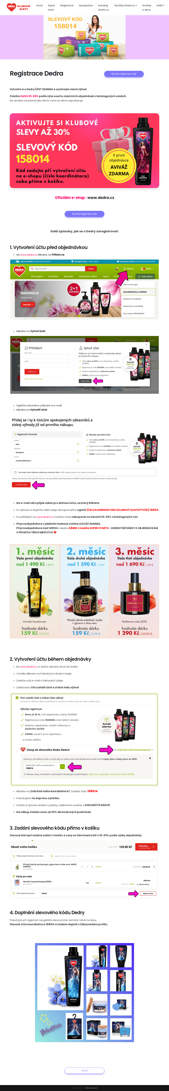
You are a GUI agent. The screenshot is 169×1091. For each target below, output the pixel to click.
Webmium (91, 1088)
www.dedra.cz (100, 197)
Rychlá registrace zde (124, 73)
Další (159, 5)
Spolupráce (86, 5)
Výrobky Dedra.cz (124, 5)
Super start (51, 7)
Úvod (39, 5)
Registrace (67, 5)
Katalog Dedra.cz (103, 7)
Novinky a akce (146, 7)
